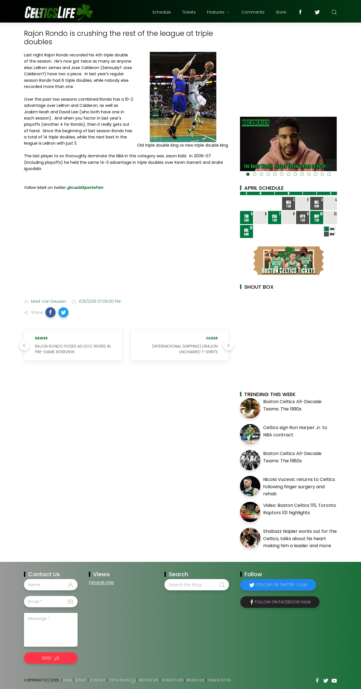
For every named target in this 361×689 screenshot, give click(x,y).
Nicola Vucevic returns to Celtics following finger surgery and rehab (299, 486)
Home (67, 680)
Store (281, 12)
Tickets (189, 12)
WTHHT (81, 680)
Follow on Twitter (281, 585)
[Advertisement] (126, 250)
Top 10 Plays (119, 680)
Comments (253, 12)
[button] (50, 312)
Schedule (161, 12)
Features (218, 12)
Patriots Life (172, 680)
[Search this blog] (196, 584)
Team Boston (219, 680)
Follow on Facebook (283, 602)
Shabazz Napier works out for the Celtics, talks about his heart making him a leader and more (300, 538)
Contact (97, 680)
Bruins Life (195, 680)
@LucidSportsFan (85, 187)
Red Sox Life (148, 680)
